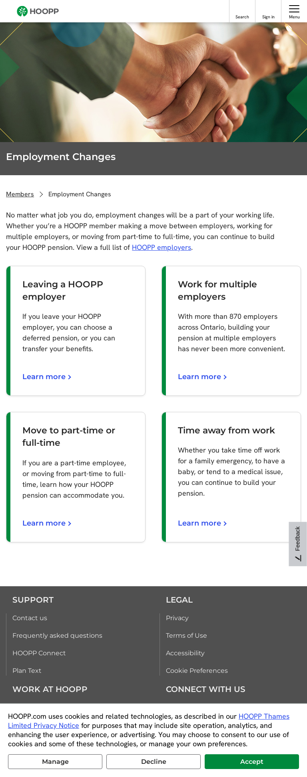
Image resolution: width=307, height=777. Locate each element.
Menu (294, 17)
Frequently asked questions (57, 635)
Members (20, 194)
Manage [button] (55, 761)
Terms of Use (186, 635)
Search (242, 17)
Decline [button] (153, 761)
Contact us (29, 618)
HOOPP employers (161, 247)
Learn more (46, 376)
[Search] (242, 8)
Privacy (177, 618)
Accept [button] (251, 761)
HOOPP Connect (39, 653)
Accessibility (185, 653)
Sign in (268, 17)
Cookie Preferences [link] (197, 670)
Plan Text (27, 670)
